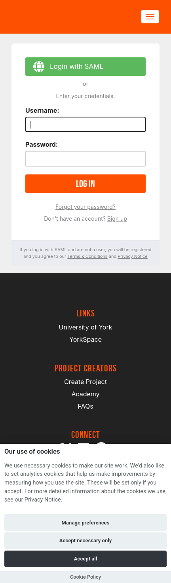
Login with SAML (64, 68)
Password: (41, 144)
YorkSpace (85, 339)
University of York (85, 327)
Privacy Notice (132, 256)
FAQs (85, 406)
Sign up (117, 218)
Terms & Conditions (87, 256)
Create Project (85, 382)
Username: (42, 110)
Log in (85, 183)
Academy (85, 394)
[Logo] (49, 17)
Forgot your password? (85, 206)
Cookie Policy (85, 577)
